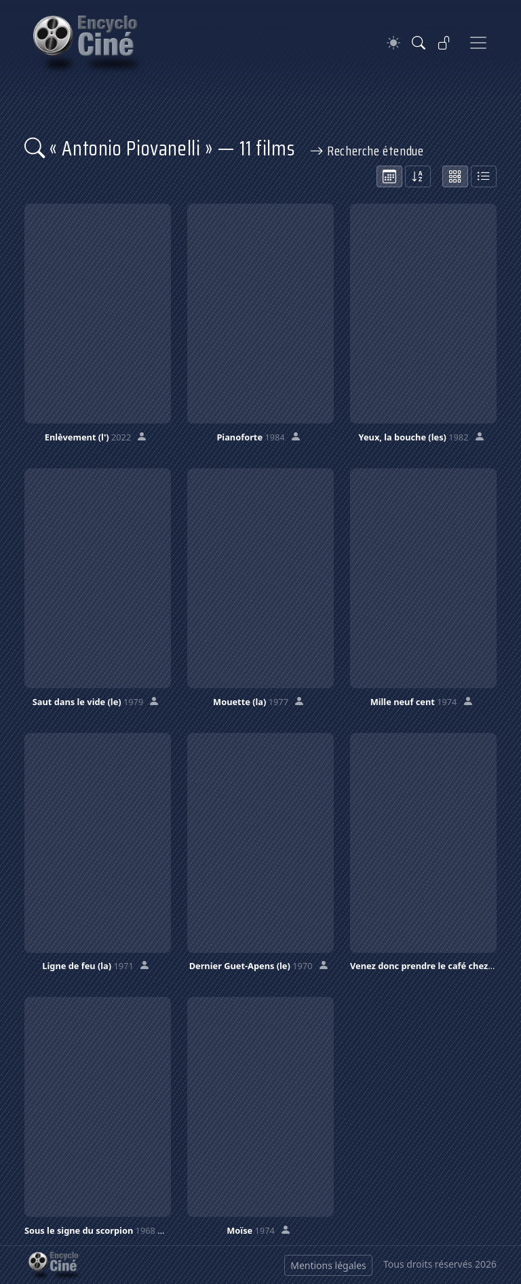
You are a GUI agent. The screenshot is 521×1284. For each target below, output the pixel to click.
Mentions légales (328, 1265)
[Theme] (393, 43)
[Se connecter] (444, 42)
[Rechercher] (418, 42)
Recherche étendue (367, 151)
